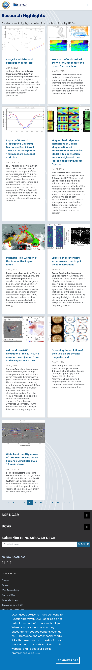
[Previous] (8, 502)
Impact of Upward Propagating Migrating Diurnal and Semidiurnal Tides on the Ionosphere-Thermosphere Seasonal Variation (20, 149)
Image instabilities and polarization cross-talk (19, 61)
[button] (87, 515)
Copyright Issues (10, 600)
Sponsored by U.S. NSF (12, 605)
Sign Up (83, 544)
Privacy (5, 580)
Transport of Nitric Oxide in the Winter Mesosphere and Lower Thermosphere (68, 63)
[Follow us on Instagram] (8, 562)
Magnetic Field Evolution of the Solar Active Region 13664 (21, 261)
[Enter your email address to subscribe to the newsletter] (39, 544)
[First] (4, 502)
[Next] (65, 502)
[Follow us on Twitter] (5, 562)
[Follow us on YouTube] (11, 562)
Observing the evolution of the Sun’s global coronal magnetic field (67, 354)
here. (37, 653)
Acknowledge (68, 660)
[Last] (70, 502)
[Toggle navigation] (88, 5)
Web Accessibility (10, 590)
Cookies (6, 585)
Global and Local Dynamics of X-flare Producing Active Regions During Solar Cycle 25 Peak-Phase (22, 459)
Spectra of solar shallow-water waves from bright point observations (67, 261)
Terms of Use (8, 595)
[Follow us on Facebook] (3, 562)
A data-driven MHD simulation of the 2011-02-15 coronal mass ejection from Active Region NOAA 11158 (22, 355)
